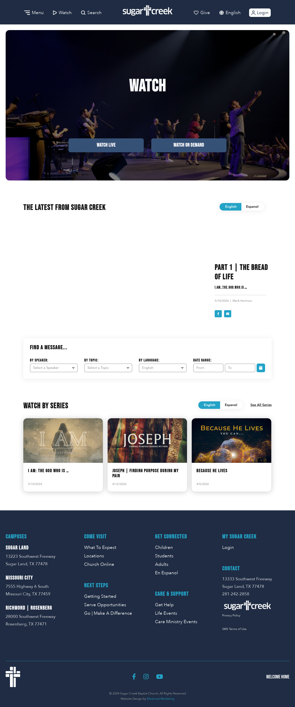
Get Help (164, 605)
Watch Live (106, 145)
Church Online (99, 564)
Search (91, 13)
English (233, 13)
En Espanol (166, 573)
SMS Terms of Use (234, 629)
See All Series (261, 405)
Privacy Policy (231, 615)
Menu (34, 13)
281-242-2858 (235, 594)
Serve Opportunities (105, 605)
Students (164, 556)
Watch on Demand (188, 145)
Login (259, 13)
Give (202, 13)
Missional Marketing (160, 699)
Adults (161, 564)
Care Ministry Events (176, 622)
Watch (62, 13)
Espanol (252, 206)
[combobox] (237, 12)
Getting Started (100, 596)
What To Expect (100, 547)
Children (164, 547)
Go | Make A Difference (108, 613)
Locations (94, 556)
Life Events (166, 613)
